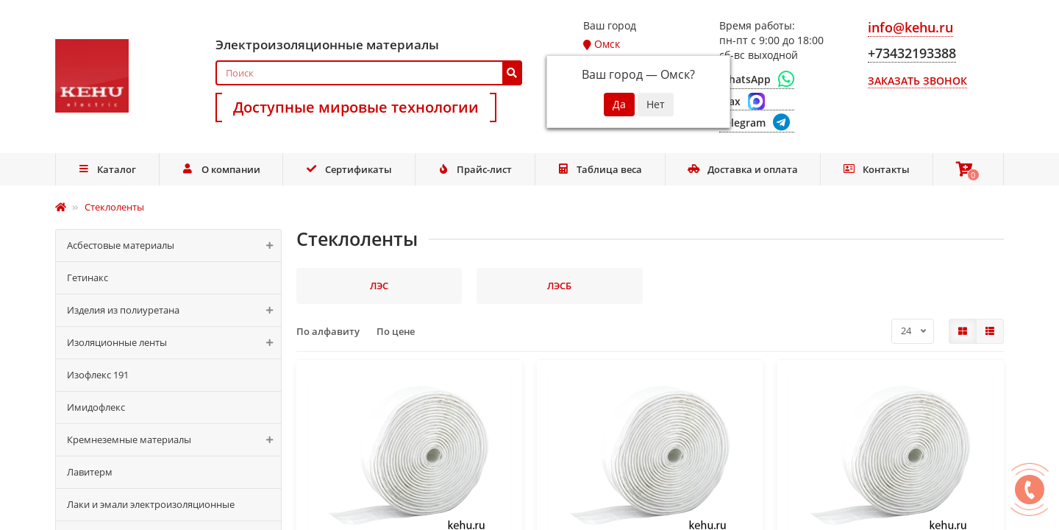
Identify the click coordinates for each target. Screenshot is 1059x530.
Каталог (107, 169)
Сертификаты (348, 169)
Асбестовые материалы (174, 245)
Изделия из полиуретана (174, 310)
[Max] (756, 101)
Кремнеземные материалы (174, 440)
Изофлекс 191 (98, 374)
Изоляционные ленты (174, 342)
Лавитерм (90, 471)
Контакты (876, 169)
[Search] (368, 72)
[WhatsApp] (756, 79)
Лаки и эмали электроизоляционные (151, 504)
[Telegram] (756, 123)
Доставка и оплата (743, 169)
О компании (221, 169)
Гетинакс (87, 277)
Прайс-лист (474, 169)
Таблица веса (600, 169)
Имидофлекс (96, 407)
